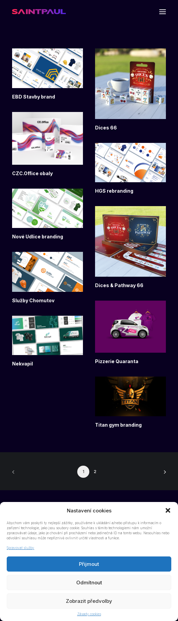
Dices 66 (106, 127)
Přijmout (89, 564)
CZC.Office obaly (32, 173)
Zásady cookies (89, 614)
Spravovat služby (20, 548)
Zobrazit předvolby (89, 601)
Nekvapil (22, 363)
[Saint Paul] (39, 11)
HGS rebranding (114, 191)
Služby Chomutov (33, 300)
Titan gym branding (118, 425)
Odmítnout (89, 582)
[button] (168, 510)
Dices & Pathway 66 (119, 285)
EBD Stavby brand (33, 97)
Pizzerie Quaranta (116, 361)
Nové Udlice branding (37, 236)
